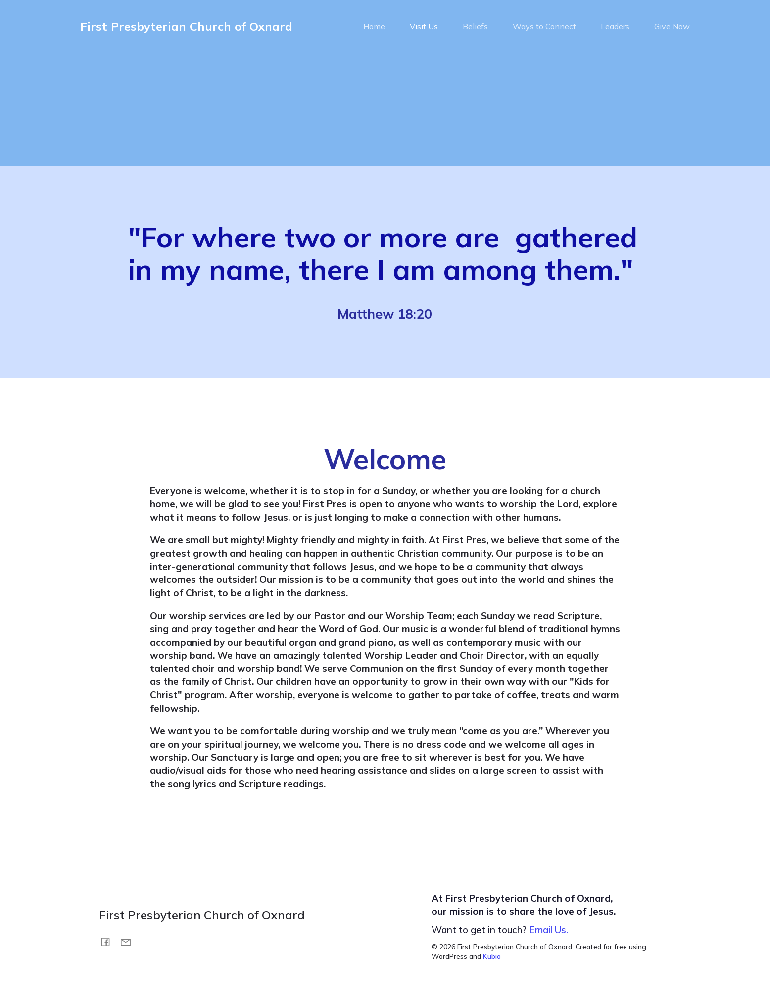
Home (374, 27)
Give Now (672, 27)
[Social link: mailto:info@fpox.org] (129, 943)
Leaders (615, 27)
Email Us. (548, 932)
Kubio (492, 958)
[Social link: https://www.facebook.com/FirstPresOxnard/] (109, 943)
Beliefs (475, 27)
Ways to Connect (544, 27)
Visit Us (424, 27)
